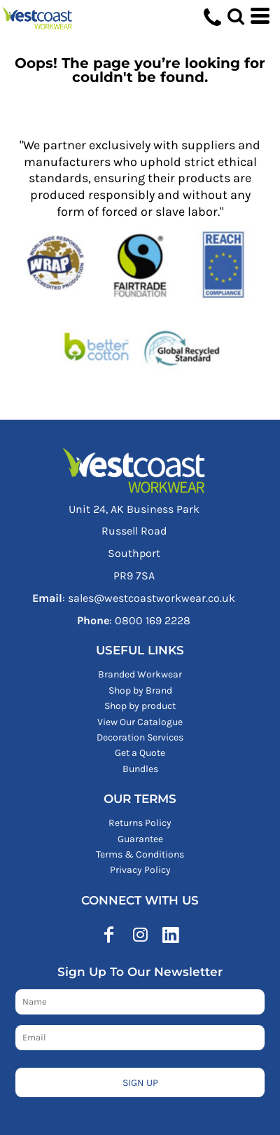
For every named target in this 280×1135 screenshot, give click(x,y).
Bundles (140, 769)
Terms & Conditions (140, 854)
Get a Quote (140, 753)
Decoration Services (140, 737)
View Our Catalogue (140, 722)
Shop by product (140, 706)
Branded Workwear (140, 674)
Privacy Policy (140, 870)
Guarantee (140, 839)
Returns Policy (140, 823)
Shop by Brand (140, 690)
